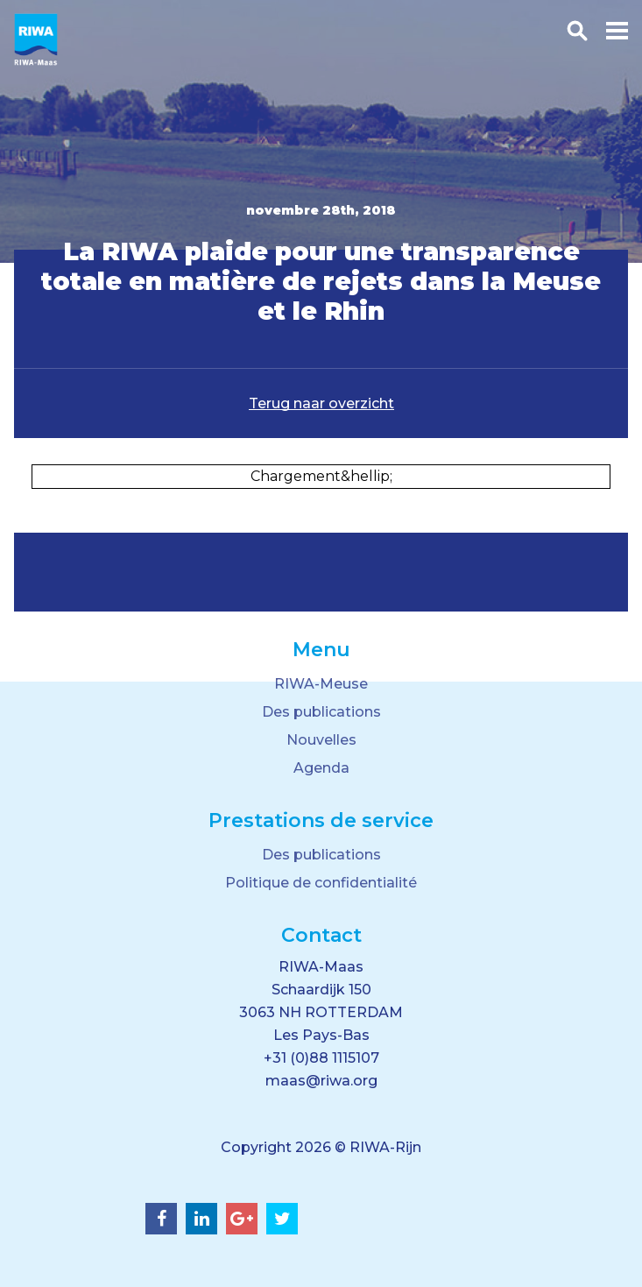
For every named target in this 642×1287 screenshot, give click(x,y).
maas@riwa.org (321, 1080)
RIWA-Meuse (321, 683)
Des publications (321, 712)
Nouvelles (321, 740)
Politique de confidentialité (321, 882)
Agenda (321, 768)
